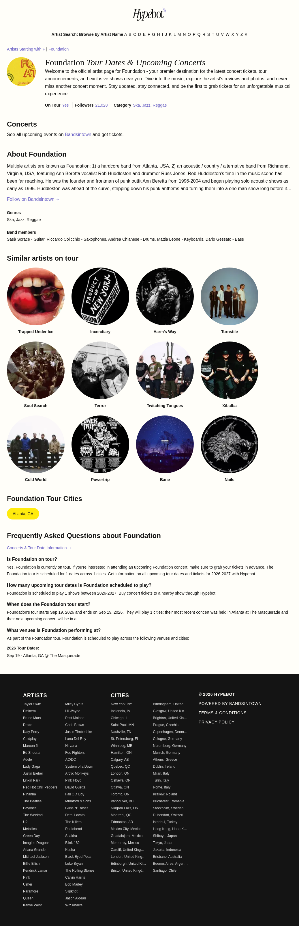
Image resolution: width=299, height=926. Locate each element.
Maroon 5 (30, 746)
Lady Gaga (31, 766)
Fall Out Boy (74, 794)
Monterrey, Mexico (125, 843)
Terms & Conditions (223, 712)
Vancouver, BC (122, 801)
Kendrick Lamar (35, 871)
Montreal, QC (121, 815)
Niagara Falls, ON (124, 808)
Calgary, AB (120, 760)
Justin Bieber (33, 773)
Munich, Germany (166, 753)
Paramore (30, 891)
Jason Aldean (75, 898)
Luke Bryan (74, 864)
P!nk (26, 877)
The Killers (73, 822)
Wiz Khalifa (73, 905)
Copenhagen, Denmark (170, 732)
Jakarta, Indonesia (167, 850)
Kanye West (32, 905)
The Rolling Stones (79, 871)
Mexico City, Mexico (126, 829)
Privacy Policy (217, 722)
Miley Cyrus (74, 704)
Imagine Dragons (36, 843)
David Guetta (75, 787)
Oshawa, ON (121, 780)
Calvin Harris (75, 877)
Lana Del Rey (75, 739)
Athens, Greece (165, 760)
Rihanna (29, 794)
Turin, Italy (161, 780)
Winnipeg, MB (121, 746)
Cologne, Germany (167, 739)
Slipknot (71, 891)
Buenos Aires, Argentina (170, 864)
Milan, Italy (161, 773)
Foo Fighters (74, 753)
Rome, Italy (161, 787)
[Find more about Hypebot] (149, 14)
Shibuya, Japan (165, 836)
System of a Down (79, 766)
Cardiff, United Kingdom (128, 850)
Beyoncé (30, 808)
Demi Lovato (74, 815)
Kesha (70, 850)
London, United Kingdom (128, 857)
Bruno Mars (32, 718)
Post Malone (74, 718)
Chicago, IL (119, 718)
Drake (27, 725)
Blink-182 (72, 843)
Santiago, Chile (164, 871)
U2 (25, 822)
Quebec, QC (120, 766)
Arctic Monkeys (77, 773)
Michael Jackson (36, 857)
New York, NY (121, 704)
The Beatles (32, 801)
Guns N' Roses (76, 808)
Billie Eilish (31, 864)
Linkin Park (31, 780)
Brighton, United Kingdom (170, 718)
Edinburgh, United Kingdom (128, 864)
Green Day (31, 836)
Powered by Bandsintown (230, 703)
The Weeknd (33, 815)
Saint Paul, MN (122, 725)
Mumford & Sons (78, 801)
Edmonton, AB (122, 822)
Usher (27, 884)
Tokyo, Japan (163, 843)
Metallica (30, 829)
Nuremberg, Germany (169, 746)
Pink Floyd (73, 780)
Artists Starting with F (26, 49)
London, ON (120, 773)
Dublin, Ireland (164, 766)
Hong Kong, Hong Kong (170, 829)
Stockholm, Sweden (168, 808)
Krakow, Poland (165, 794)
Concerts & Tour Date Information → (39, 547)
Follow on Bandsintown (33, 199)
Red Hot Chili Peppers (40, 787)
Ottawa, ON (120, 787)
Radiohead (73, 829)
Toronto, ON (120, 794)
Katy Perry (31, 732)
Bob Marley (74, 884)
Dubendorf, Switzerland (170, 815)
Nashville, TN (121, 732)
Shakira (71, 836)
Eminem (29, 711)
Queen (28, 898)
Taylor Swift (32, 704)
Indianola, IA (120, 711)
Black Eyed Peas (78, 857)
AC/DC (70, 760)
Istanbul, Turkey (165, 822)
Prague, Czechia (165, 725)
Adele (27, 760)
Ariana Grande (34, 850)
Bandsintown (79, 134)
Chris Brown (74, 725)
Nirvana (71, 746)
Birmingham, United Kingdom (170, 704)
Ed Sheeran (32, 753)
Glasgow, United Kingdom (170, 711)
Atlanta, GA (23, 513)
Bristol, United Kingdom (128, 871)
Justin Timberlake (78, 732)
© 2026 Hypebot (217, 694)
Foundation (58, 49)
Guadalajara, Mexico (126, 836)
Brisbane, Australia (167, 857)
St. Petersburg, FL (125, 739)
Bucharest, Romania (168, 801)
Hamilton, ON (121, 753)
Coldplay (30, 739)
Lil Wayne (72, 711)
